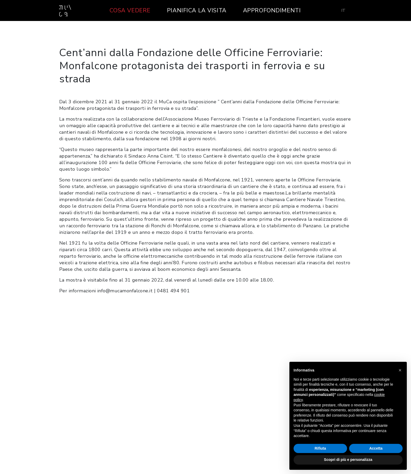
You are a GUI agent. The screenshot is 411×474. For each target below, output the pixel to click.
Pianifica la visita (196, 10)
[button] (400, 370)
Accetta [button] (376, 448)
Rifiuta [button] (320, 448)
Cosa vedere (130, 10)
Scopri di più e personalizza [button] (348, 459)
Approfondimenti (272, 10)
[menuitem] (343, 10)
